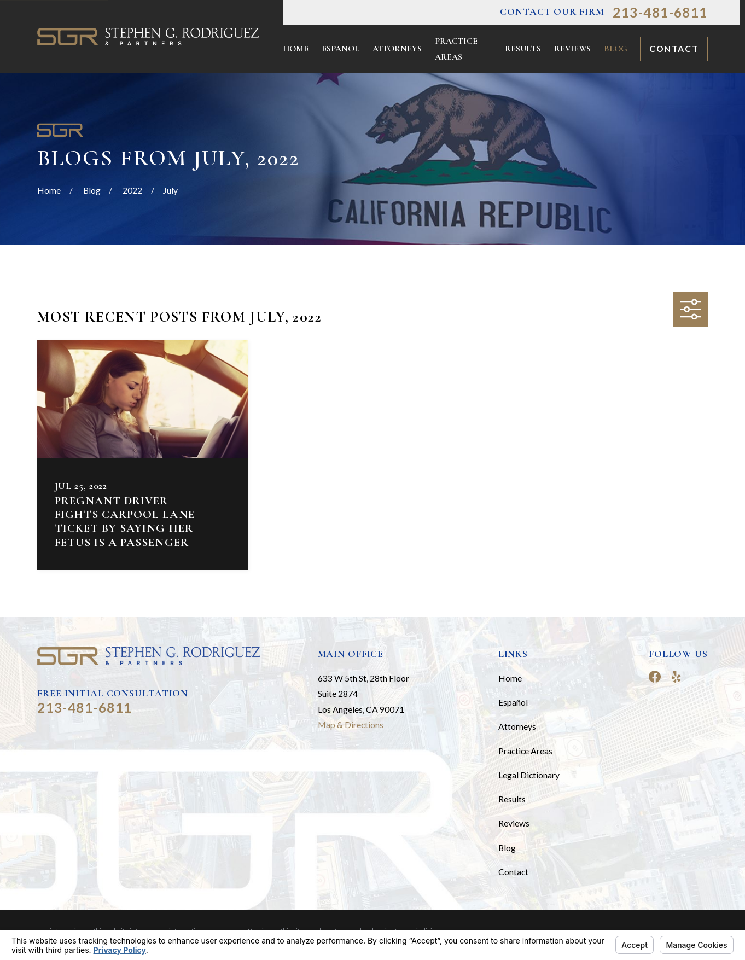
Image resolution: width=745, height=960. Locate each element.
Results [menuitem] (523, 48)
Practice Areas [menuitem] (456, 49)
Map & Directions (350, 724)
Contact (674, 48)
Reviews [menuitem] (572, 48)
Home (510, 678)
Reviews (513, 823)
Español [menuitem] (340, 48)
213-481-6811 (660, 12)
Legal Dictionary (529, 775)
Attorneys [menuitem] (397, 48)
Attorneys (517, 726)
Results (512, 799)
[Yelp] (676, 677)
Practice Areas (525, 751)
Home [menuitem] (296, 48)
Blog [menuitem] (615, 48)
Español (513, 702)
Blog (507, 847)
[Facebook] (655, 677)
